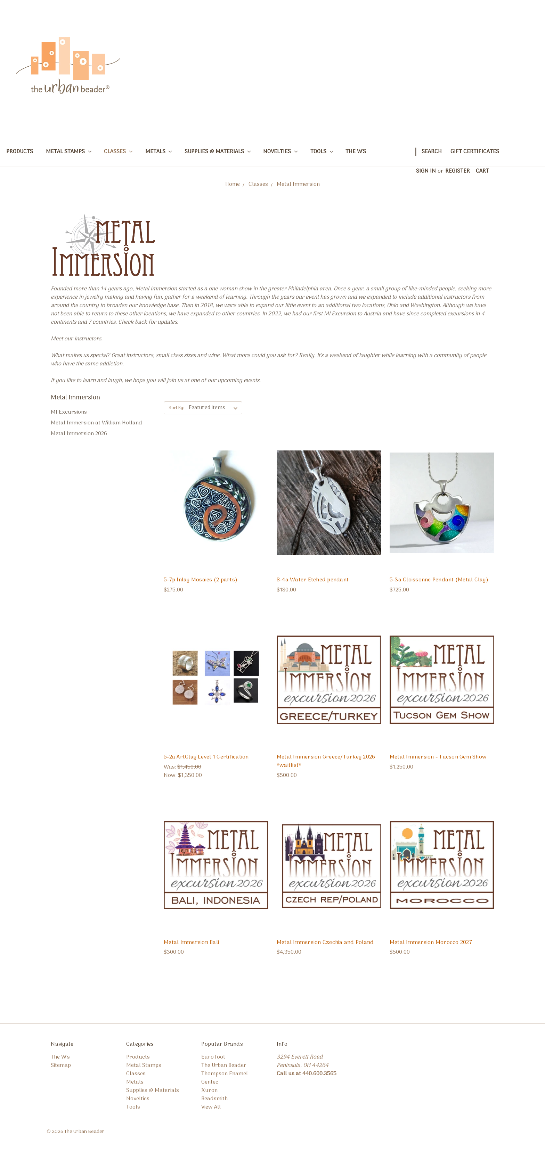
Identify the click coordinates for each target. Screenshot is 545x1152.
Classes (118, 151)
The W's (355, 151)
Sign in (426, 171)
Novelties (280, 151)
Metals (158, 151)
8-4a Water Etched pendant (313, 580)
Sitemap (61, 1065)
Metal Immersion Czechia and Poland (325, 942)
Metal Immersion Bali (191, 942)
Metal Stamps (68, 151)
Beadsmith (214, 1098)
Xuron (209, 1090)
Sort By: (176, 408)
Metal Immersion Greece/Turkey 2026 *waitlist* (326, 761)
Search (432, 151)
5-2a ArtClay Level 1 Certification (206, 757)
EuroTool (213, 1057)
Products (19, 151)
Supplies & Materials (218, 151)
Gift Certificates (474, 151)
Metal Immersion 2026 (79, 433)
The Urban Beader (223, 1065)
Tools (321, 151)
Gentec (209, 1082)
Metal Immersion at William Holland (96, 423)
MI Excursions (69, 412)
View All (211, 1107)
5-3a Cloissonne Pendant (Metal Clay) (439, 580)
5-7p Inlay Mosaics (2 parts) (200, 580)
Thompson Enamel (224, 1073)
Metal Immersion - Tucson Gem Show (438, 757)
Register (457, 171)
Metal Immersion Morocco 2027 (431, 942)
